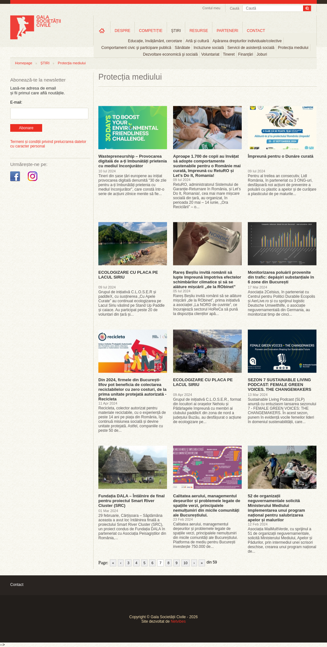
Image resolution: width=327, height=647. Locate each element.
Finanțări (245, 54)
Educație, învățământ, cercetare (155, 41)
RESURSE (198, 30)
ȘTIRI (45, 63)
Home (102, 30)
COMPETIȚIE (150, 30)
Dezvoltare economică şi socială (170, 54)
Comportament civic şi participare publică (136, 47)
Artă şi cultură (197, 41)
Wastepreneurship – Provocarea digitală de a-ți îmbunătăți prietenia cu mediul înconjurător (132, 161)
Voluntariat (210, 54)
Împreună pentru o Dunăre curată (280, 156)
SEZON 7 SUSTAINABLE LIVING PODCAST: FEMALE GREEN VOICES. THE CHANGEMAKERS (279, 384)
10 (185, 563)
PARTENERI (227, 30)
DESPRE (122, 30)
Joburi (262, 54)
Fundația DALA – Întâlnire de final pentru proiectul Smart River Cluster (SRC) (131, 500)
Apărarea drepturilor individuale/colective (247, 41)
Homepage (23, 63)
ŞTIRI (176, 30)
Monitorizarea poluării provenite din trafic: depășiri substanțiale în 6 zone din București (281, 277)
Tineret (229, 54)
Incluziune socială (209, 47)
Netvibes (178, 621)
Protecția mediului (293, 47)
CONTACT (256, 30)
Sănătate (182, 47)
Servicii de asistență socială (250, 47)
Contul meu (211, 8)
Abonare (26, 128)
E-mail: (16, 102)
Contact (16, 584)
